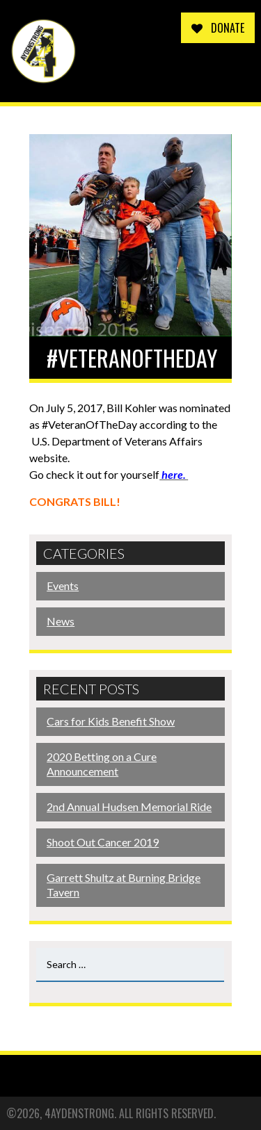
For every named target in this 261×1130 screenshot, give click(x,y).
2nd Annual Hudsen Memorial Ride (129, 806)
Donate (217, 27)
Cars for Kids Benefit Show (111, 721)
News (60, 621)
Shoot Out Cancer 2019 (103, 842)
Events (63, 585)
